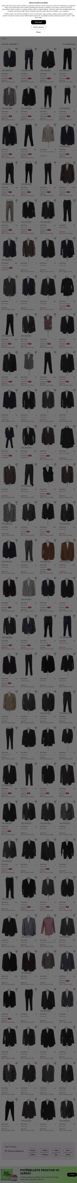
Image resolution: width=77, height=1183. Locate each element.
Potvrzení (38, 1169)
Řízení (38, 1179)
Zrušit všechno (38, 1174)
